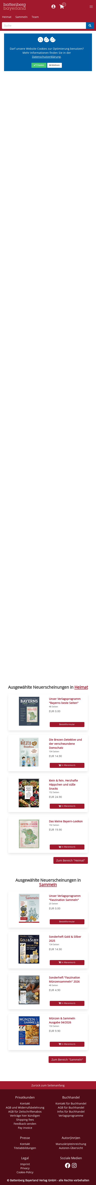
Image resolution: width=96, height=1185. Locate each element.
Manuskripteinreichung (71, 1144)
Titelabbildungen (25, 1148)
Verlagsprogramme (71, 1115)
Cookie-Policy (25, 1172)
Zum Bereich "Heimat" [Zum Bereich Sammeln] (70, 860)
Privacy (24, 1168)
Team (35, 17)
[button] (91, 6)
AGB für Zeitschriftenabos (25, 1111)
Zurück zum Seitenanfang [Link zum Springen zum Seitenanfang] (48, 1085)
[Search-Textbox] (44, 25)
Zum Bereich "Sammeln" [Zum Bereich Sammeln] (67, 1059)
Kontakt (25, 1103)
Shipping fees (25, 1119)
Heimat (6, 17)
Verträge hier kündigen (25, 1115)
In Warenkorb (67, 765)
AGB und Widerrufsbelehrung (25, 1107)
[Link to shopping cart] (61, 6)
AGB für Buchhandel (71, 1107)
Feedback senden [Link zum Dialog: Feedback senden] (25, 1123)
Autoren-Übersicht (71, 1148)
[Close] (38, 65)
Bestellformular (67, 724)
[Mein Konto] (53, 6)
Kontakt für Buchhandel (71, 1103)
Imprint (25, 1164)
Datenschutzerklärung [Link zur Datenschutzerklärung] (46, 57)
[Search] (90, 25)
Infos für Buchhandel (71, 1111)
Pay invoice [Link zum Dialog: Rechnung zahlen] (25, 1128)
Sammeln (21, 17)
